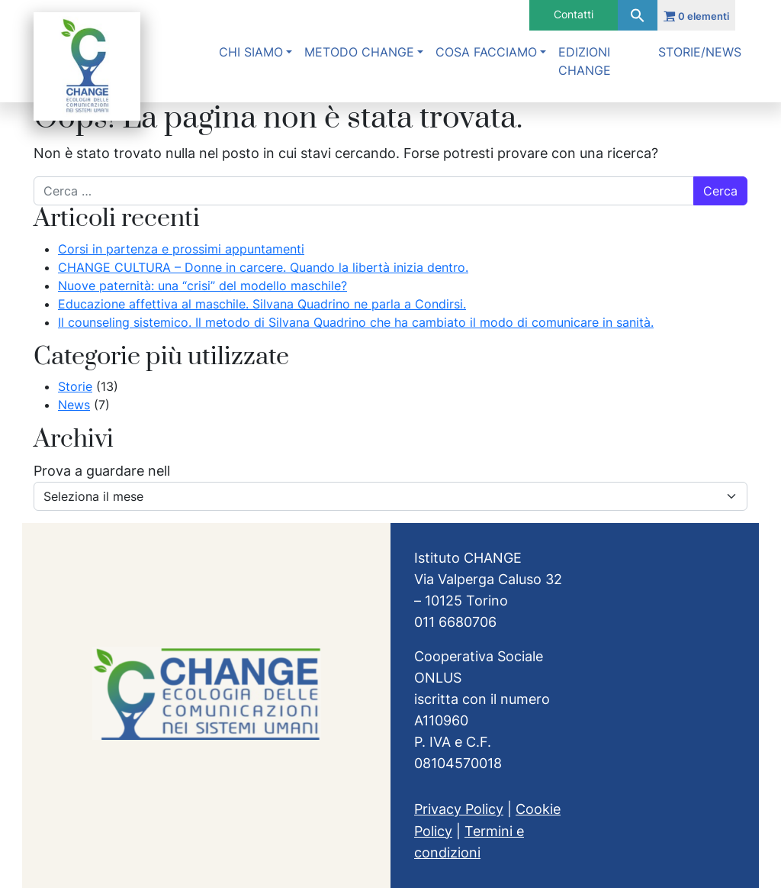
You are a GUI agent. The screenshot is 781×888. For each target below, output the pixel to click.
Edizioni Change (584, 61)
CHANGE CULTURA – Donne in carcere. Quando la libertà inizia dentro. (263, 267)
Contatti (573, 14)
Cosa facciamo (486, 52)
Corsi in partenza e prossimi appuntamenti (181, 249)
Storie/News (699, 52)
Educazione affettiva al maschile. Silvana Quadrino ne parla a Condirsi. (262, 304)
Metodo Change (359, 52)
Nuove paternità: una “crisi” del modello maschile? (202, 285)
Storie (75, 386)
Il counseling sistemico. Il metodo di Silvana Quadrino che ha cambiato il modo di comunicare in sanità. (356, 322)
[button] (637, 15)
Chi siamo (251, 52)
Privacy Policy (458, 809)
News (74, 404)
